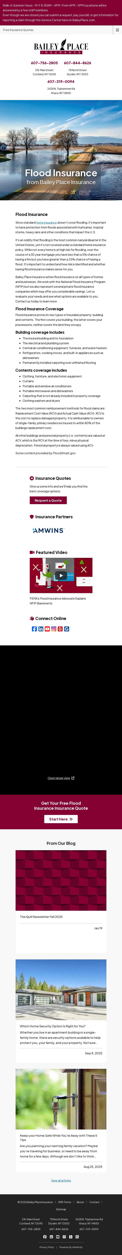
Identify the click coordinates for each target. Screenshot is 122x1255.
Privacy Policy (47, 1247)
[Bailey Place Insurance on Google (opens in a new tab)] (77, 1237)
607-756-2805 (30, 1229)
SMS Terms (64, 1202)
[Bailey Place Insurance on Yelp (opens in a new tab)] (71, 1237)
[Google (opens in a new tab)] (66, 628)
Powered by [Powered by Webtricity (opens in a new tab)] (70, 1247)
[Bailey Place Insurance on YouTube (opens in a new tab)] (58, 1237)
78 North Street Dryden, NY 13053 (59, 1221)
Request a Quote (48, 500)
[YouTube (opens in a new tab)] (47, 628)
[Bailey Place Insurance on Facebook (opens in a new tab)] (45, 1237)
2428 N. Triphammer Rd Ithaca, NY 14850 (89, 1221)
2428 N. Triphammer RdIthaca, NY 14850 (61, 91)
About (80, 1202)
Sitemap (61, 1209)
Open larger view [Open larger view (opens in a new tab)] (61, 778)
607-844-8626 (58, 1229)
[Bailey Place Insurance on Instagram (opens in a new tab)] (64, 1237)
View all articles (61, 1180)
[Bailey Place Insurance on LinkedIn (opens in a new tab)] (51, 1237)
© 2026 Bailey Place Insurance (35, 1202)
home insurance (46, 222)
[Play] (61, 575)
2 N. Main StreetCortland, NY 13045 (44, 72)
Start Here (61, 819)
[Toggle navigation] (117, 29)
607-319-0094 (89, 1229)
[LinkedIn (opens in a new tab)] (40, 628)
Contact (94, 1202)
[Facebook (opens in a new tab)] (34, 628)
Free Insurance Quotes (18, 30)
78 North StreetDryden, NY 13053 (77, 72)
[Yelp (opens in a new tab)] (60, 628)
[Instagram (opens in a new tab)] (53, 628)
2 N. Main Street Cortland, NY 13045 (31, 1221)
